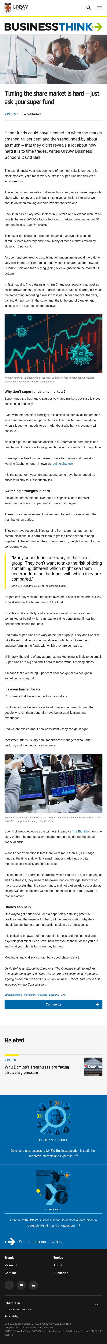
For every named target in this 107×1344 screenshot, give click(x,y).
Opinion (12, 1059)
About (58, 1265)
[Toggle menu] (99, 7)
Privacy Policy (12, 1302)
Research (11, 1265)
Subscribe (61, 1273)
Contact (10, 1273)
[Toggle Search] (88, 7)
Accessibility (11, 1316)
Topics (58, 1257)
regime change (62, 463)
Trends (9, 1257)
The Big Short (81, 831)
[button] (53, 1004)
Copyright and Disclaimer (18, 1309)
